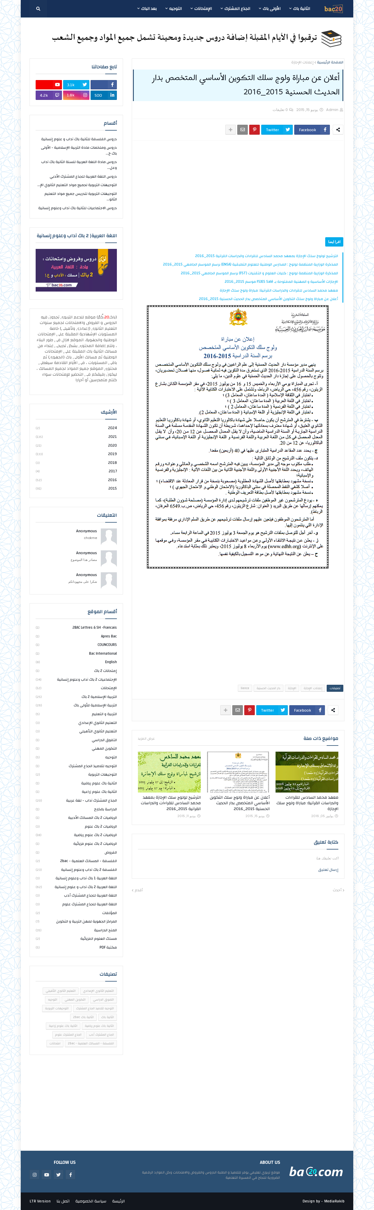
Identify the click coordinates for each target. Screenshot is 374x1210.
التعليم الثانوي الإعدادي (76, 722)
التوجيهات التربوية (76, 774)
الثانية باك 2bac (83, 1017)
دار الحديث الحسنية (268, 688)
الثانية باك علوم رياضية (76, 783)
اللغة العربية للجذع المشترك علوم (76, 904)
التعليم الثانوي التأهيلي (76, 731)
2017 (76, 471)
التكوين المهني (76, 748)
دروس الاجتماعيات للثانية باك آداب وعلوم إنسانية (77, 208)
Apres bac (76, 636)
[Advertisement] (238, 189)
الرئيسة (118, 1201)
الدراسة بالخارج (76, 809)
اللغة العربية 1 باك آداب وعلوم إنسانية (76, 878)
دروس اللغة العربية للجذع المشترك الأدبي (83, 176)
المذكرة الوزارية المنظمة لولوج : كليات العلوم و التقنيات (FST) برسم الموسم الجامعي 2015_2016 (259, 273)
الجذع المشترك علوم (68, 1035)
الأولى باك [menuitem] (271, 9)
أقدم (139, 890)
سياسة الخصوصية (90, 1201)
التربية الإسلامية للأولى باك (76, 705)
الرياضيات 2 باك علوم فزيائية (76, 843)
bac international (76, 653)
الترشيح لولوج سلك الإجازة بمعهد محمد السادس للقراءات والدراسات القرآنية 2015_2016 (266, 255)
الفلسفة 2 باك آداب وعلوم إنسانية (76, 869)
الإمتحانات (76, 687)
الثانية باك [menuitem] (301, 9)
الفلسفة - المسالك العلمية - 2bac (76, 860)
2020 (76, 445)
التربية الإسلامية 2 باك (76, 696)
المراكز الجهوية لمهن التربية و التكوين (76, 921)
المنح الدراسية (76, 930)
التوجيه (76, 757)
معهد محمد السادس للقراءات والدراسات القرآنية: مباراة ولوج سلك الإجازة (279, 290)
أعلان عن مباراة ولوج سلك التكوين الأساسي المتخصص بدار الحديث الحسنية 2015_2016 (268, 298)
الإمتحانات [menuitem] (203, 9)
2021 (76, 436)
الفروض (76, 852)
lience (245, 688)
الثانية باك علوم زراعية (76, 791)
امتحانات (54, 1043)
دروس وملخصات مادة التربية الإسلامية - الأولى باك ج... (79, 150)
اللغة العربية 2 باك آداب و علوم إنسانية (76, 886)
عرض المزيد (146, 738)
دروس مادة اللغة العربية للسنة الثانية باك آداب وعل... (79, 164)
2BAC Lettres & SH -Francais (76, 628)
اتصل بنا (63, 1201)
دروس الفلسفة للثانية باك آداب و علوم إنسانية (79, 139)
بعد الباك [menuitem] (149, 9)
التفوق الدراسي (76, 739)
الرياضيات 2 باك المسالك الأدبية (76, 817)
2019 (76, 453)
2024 (76, 428)
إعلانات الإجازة (302, 62)
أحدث (337, 890)
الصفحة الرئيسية (330, 62)
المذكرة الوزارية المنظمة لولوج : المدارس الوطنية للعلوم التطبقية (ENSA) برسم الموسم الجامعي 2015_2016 (250, 264)
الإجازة (292, 688)
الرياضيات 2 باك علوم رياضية (76, 834)
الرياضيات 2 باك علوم (76, 826)
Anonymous (86, 531)
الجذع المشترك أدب (101, 1035)
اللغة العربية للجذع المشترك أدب (76, 895)
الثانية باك (107, 1017)
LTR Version (40, 1201)
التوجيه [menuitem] (175, 9)
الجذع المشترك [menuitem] (237, 9)
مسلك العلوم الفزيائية (76, 938)
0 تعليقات (280, 109)
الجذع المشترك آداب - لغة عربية (76, 800)
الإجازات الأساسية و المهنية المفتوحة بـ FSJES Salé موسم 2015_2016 (281, 281)
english (76, 661)
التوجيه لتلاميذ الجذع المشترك (76, 765)
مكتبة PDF (76, 947)
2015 (76, 488)
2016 (76, 479)
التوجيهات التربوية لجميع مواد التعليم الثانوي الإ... (77, 184)
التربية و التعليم (76, 713)
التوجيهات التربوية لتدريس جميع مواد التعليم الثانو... (80, 196)
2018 (76, 462)
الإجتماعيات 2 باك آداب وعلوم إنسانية (76, 679)
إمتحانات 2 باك (76, 670)
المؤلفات (76, 912)
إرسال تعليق (328, 869)
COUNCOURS (76, 644)
